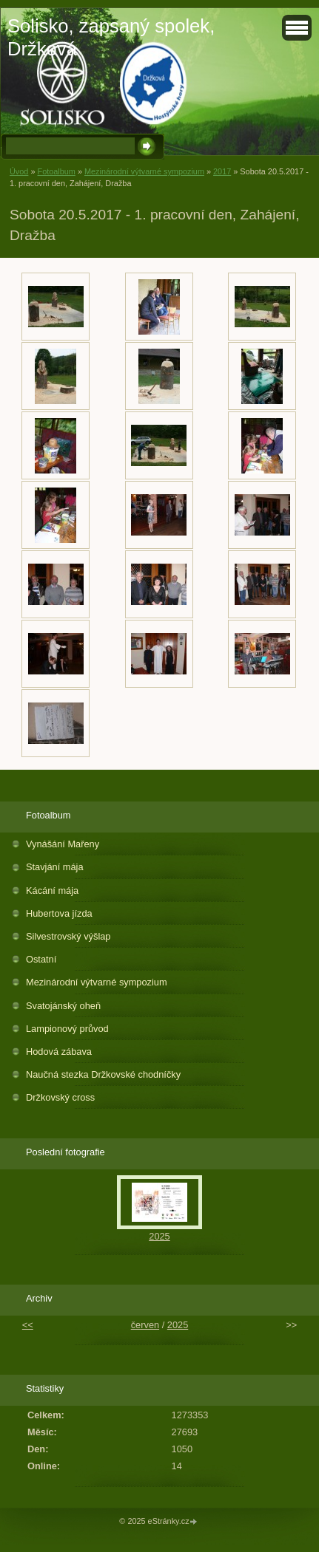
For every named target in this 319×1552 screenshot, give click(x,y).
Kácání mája (52, 890)
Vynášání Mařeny (62, 844)
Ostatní (41, 959)
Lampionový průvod (67, 1028)
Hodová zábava (59, 1051)
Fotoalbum (56, 171)
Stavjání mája (55, 866)
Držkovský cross (60, 1097)
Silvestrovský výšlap (68, 936)
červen (145, 1324)
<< (27, 1324)
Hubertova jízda (59, 913)
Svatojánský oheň (63, 1005)
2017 (222, 171)
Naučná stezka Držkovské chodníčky (103, 1074)
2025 (159, 1236)
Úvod (19, 171)
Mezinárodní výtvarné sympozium (144, 171)
